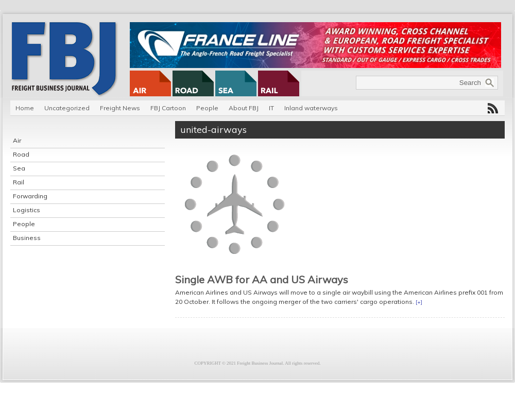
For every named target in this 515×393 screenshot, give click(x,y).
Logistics (26, 210)
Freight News (120, 108)
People (207, 108)
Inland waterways (311, 108)
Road (21, 154)
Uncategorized (67, 108)
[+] (419, 302)
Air (17, 140)
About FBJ (244, 108)
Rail (18, 182)
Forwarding (30, 196)
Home (24, 108)
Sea (19, 168)
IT (271, 108)
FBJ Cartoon (168, 108)
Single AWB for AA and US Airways (261, 279)
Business (27, 238)
